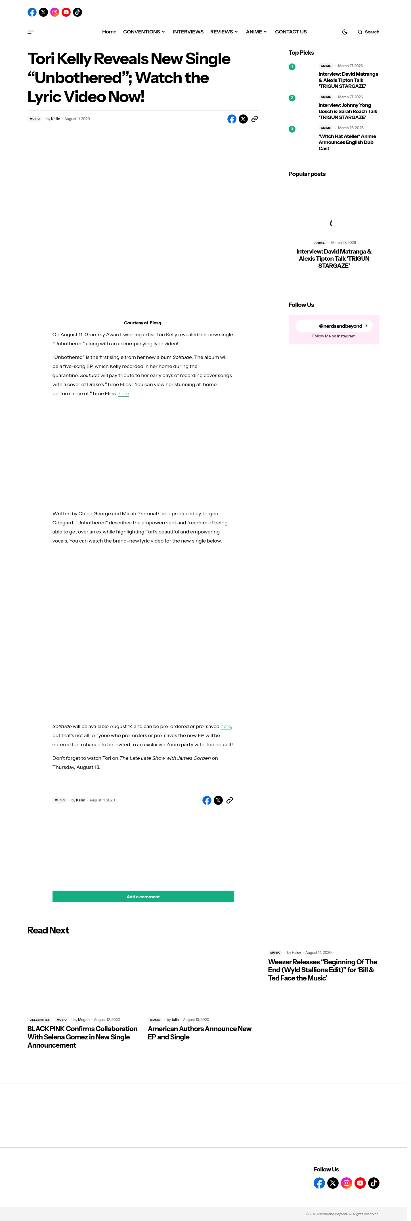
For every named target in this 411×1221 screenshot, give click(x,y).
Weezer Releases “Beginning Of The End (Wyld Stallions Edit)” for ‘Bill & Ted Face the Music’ (322, 970)
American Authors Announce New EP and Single (200, 1033)
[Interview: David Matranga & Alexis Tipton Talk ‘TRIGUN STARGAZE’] (301, 76)
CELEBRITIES (40, 1020)
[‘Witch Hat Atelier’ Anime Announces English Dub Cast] (301, 138)
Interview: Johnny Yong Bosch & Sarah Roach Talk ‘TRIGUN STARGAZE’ (348, 111)
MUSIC (35, 119)
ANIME (326, 66)
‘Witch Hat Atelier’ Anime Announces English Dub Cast (347, 142)
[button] (30, 32)
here (123, 393)
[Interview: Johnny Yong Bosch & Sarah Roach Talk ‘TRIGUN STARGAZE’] (301, 107)
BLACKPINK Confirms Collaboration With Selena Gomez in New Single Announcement (83, 1037)
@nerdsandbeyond (340, 326)
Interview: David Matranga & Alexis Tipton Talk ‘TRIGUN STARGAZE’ (348, 80)
